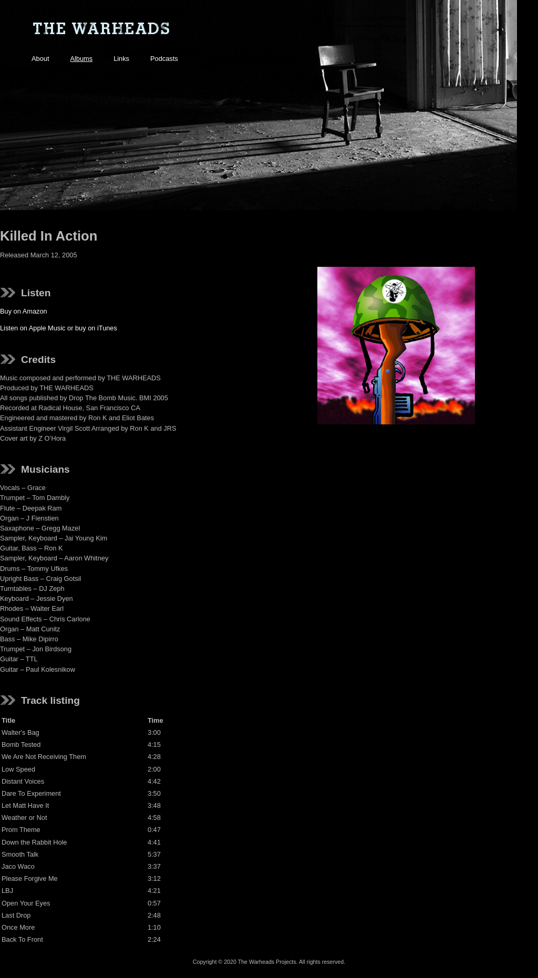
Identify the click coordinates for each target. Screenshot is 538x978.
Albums (81, 59)
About (40, 59)
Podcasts (164, 59)
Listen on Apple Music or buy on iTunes (58, 328)
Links (121, 59)
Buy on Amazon (23, 311)
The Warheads (101, 29)
